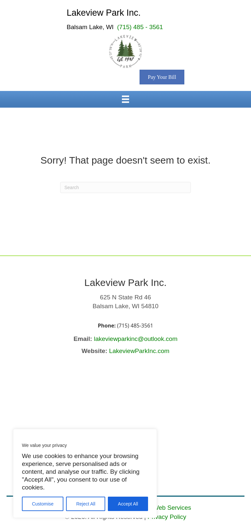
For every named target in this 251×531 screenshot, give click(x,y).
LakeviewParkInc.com (139, 350)
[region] (85, 473)
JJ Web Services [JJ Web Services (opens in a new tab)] (168, 507)
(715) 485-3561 (135, 325)
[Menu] (125, 99)
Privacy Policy (167, 516)
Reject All (85, 503)
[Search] (125, 187)
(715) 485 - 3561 (140, 27)
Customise (43, 503)
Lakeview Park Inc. (104, 13)
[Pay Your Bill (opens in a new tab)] (162, 77)
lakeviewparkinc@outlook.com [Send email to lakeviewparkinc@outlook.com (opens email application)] (135, 338)
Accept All (128, 503)
